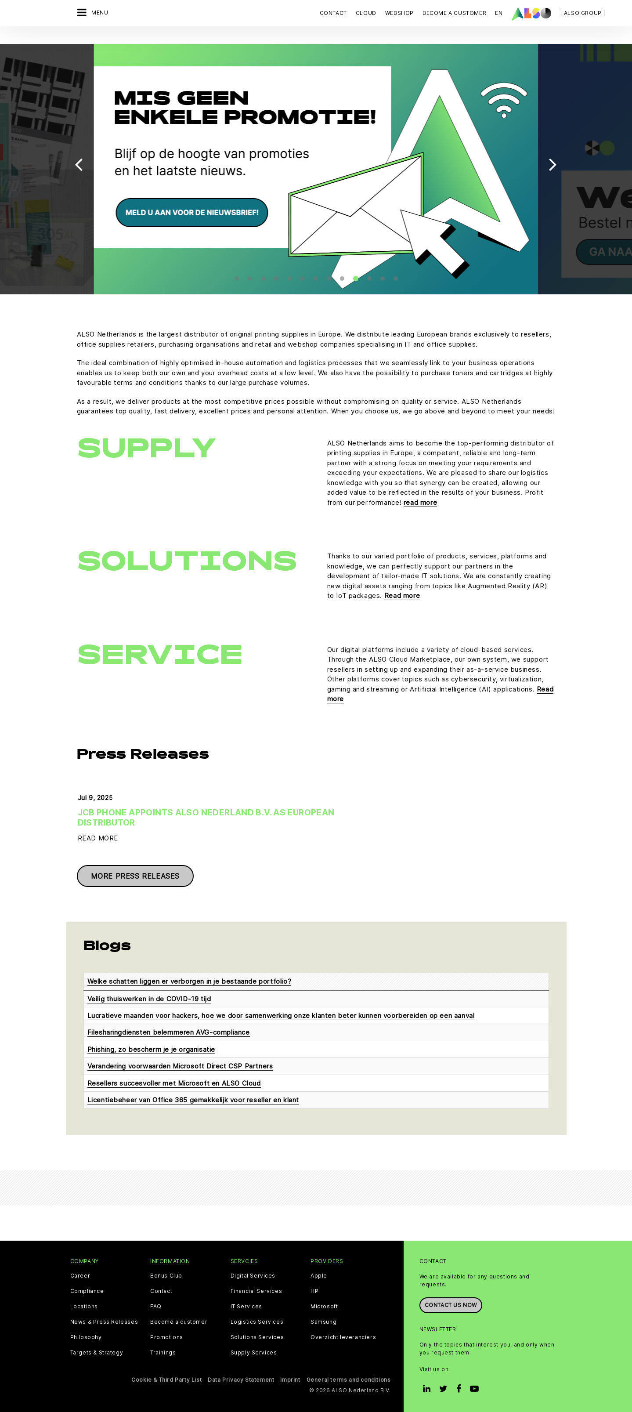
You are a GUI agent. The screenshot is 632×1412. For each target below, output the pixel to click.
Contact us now (451, 1304)
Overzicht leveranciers (343, 1336)
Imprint (290, 1379)
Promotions (166, 1336)
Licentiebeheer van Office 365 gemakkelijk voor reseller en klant (193, 1099)
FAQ (156, 1306)
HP (314, 1290)
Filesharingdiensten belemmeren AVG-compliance (168, 1032)
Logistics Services (257, 1321)
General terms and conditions (349, 1379)
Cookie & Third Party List (166, 1379)
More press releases (135, 875)
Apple (319, 1275)
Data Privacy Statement (241, 1379)
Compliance (87, 1290)
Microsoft (324, 1306)
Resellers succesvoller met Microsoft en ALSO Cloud (174, 1082)
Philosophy (86, 1336)
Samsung (323, 1321)
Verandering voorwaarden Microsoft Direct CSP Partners (180, 1065)
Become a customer (178, 1321)
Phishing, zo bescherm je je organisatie (151, 1048)
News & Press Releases (104, 1321)
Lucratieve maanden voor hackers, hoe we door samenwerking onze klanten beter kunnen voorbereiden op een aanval (281, 1014)
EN (498, 13)
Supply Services (254, 1352)
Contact (333, 13)
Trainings (163, 1352)
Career (80, 1275)
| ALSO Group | (583, 13)
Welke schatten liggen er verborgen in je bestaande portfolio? (189, 980)
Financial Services (256, 1290)
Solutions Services (257, 1336)
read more (420, 491)
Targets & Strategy (96, 1352)
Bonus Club (166, 1275)
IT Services (247, 1306)
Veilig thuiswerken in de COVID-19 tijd (149, 998)
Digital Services (253, 1275)
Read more (402, 584)
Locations (84, 1306)
